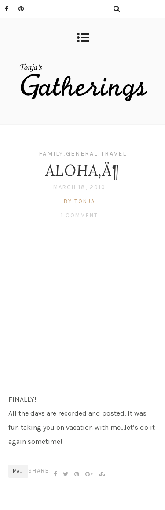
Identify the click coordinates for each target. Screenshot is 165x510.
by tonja (79, 201)
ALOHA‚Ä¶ (82, 170)
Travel (114, 153)
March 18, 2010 (79, 187)
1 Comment (79, 215)
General (82, 153)
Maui (18, 471)
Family (51, 153)
